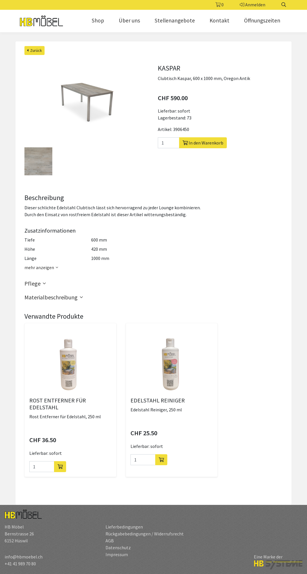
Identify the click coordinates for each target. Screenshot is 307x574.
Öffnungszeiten (262, 20)
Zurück (34, 50)
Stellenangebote (175, 20)
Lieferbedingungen (124, 527)
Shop (98, 20)
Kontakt (219, 20)
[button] (153, 283)
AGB (109, 540)
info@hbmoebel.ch (24, 557)
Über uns (129, 20)
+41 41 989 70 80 (20, 564)
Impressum (116, 554)
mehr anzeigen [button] (42, 267)
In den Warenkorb (203, 143)
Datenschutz (118, 547)
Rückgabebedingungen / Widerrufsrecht (144, 534)
